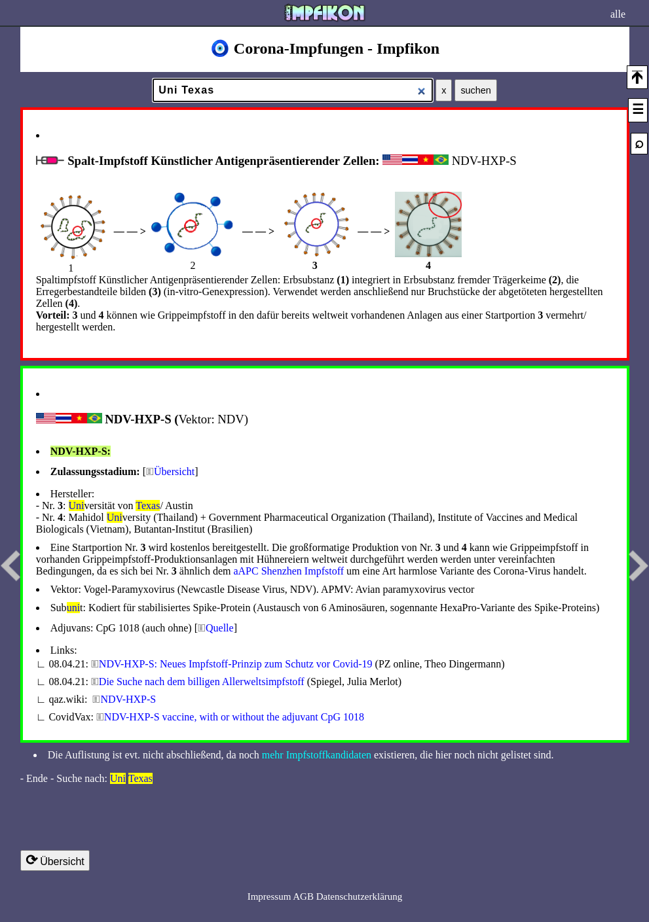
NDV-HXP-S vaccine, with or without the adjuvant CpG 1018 (234, 716)
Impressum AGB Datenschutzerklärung (325, 896)
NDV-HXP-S (128, 699)
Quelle (220, 627)
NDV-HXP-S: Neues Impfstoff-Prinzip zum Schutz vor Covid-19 (236, 663)
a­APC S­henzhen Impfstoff (288, 570)
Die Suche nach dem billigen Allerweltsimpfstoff (202, 681)
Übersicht (174, 471)
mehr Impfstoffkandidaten (316, 754)
